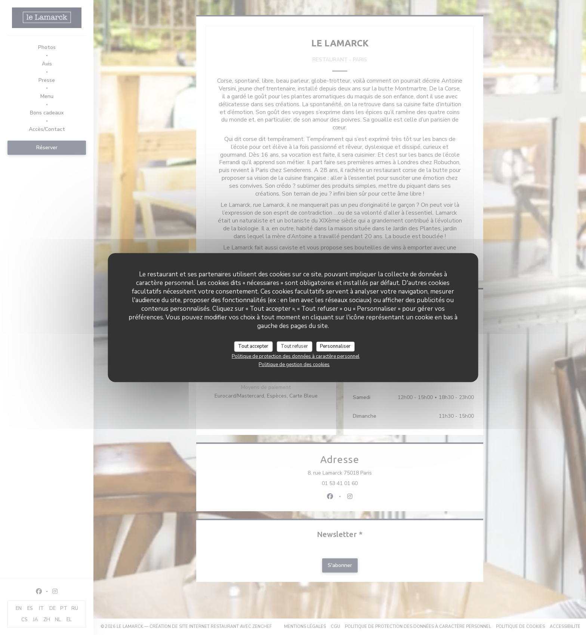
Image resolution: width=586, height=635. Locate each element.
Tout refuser (294, 346)
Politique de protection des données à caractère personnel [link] (296, 356)
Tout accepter (253, 346)
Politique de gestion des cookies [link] (294, 364)
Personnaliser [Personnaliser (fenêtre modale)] (335, 346)
